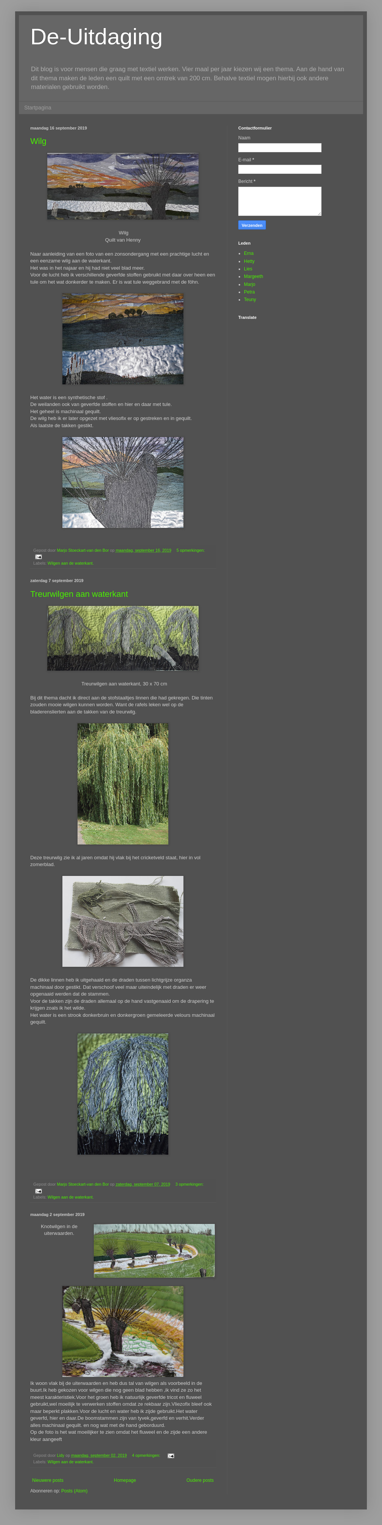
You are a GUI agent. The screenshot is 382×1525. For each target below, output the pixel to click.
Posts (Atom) (74, 1491)
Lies (248, 269)
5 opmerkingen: (191, 550)
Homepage (125, 1480)
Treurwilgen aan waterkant (79, 594)
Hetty (249, 261)
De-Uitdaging (96, 36)
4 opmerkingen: (146, 1455)
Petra (249, 292)
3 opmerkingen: (189, 1184)
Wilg (38, 141)
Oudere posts (200, 1480)
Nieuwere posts (48, 1480)
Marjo (249, 284)
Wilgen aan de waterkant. (71, 563)
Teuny (250, 299)
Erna (248, 253)
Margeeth (253, 276)
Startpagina (37, 108)
